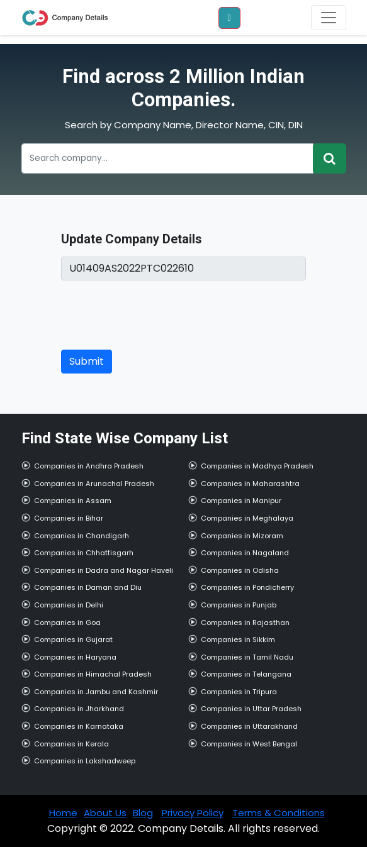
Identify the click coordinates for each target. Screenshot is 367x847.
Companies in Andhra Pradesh (89, 466)
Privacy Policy (192, 812)
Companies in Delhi (68, 605)
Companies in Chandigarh (81, 536)
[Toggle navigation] (328, 17)
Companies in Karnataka (78, 726)
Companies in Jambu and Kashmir (96, 692)
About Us (105, 812)
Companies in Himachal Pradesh (93, 674)
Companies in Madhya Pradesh (257, 466)
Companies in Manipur (241, 500)
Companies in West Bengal (249, 744)
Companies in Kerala (71, 744)
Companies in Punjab (238, 605)
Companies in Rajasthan (245, 622)
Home (63, 812)
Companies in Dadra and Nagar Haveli (103, 570)
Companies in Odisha (240, 570)
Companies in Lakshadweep (84, 761)
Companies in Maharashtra (250, 484)
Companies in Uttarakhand (249, 726)
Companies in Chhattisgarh (83, 553)
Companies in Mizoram (242, 536)
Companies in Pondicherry (247, 587)
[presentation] (156, 315)
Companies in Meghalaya (247, 518)
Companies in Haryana (75, 657)
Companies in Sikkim (238, 639)
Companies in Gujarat (73, 639)
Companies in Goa (67, 622)
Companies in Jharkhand (79, 709)
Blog (143, 812)
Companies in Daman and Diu (88, 587)
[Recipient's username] (167, 158)
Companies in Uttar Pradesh (251, 709)
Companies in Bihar (68, 518)
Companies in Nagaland (245, 553)
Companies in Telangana (246, 674)
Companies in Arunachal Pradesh (94, 484)
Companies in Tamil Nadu (247, 657)
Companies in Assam (72, 500)
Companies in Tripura (239, 692)
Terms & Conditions (278, 812)
